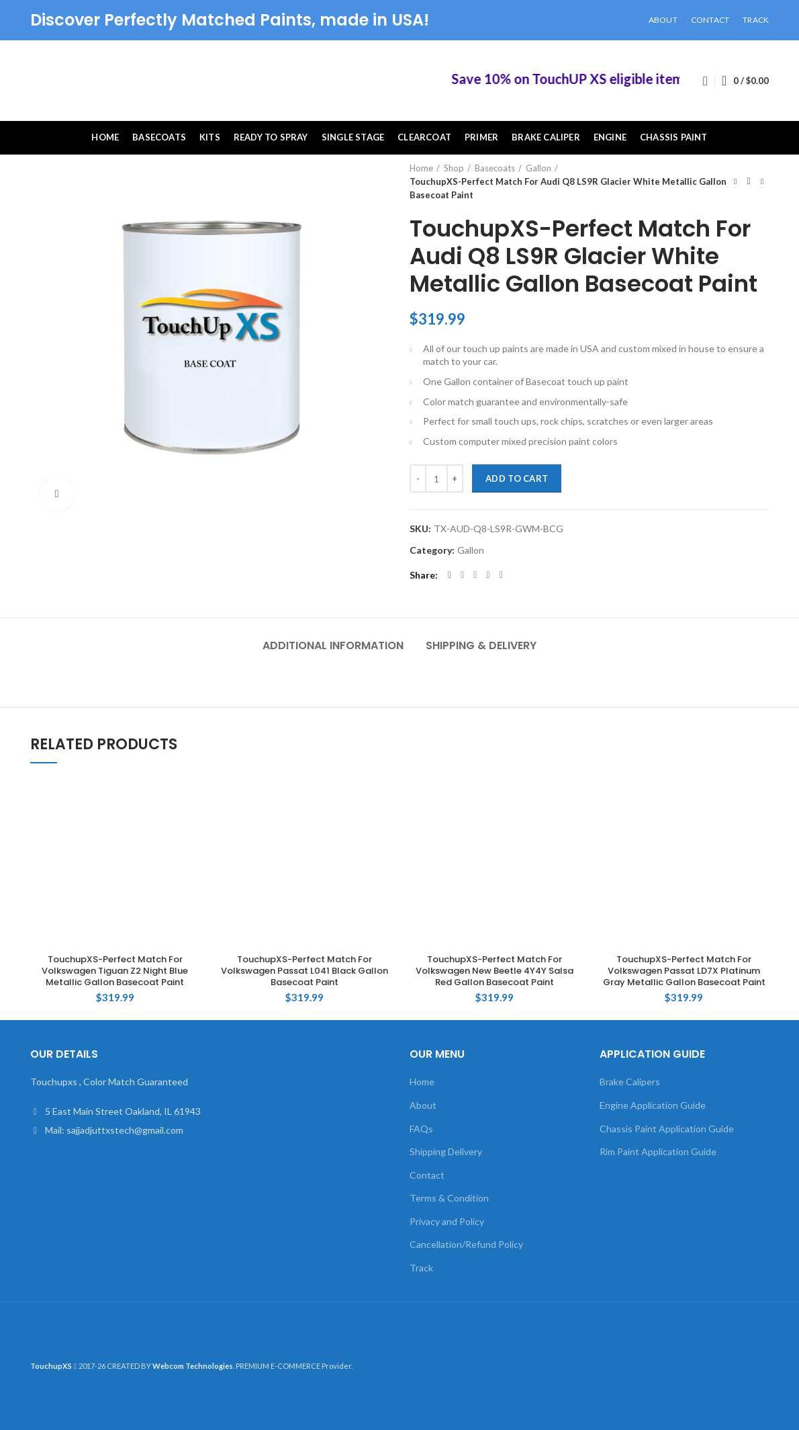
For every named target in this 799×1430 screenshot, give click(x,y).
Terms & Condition (449, 1198)
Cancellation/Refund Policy (466, 1244)
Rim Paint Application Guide (658, 1151)
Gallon (538, 168)
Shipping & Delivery (481, 645)
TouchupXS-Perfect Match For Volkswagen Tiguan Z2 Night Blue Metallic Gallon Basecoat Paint (115, 971)
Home (421, 168)
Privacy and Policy (447, 1221)
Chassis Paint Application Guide (667, 1128)
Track (421, 1267)
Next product (762, 181)
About (423, 1105)
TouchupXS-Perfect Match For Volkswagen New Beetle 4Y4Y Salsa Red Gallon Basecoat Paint (494, 971)
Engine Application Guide (653, 1105)
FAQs (421, 1128)
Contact (427, 1175)
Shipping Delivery (446, 1151)
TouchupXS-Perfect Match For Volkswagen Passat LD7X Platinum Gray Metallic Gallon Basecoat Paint (684, 971)
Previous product (735, 181)
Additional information (333, 645)
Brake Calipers (630, 1081)
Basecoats (495, 168)
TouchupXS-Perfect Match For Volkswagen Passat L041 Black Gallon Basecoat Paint (304, 971)
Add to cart (516, 478)
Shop (454, 168)
